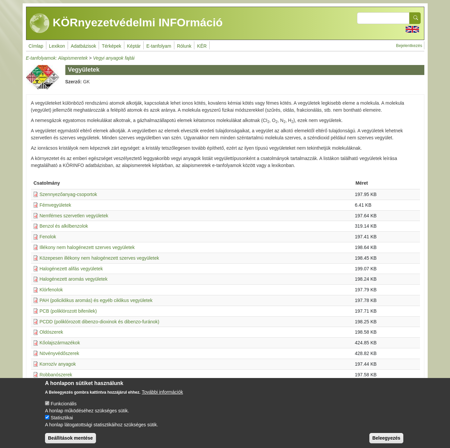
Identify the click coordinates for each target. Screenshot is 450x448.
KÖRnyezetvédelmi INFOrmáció (126, 23)
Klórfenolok (51, 289)
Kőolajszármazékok (60, 342)
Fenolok (48, 236)
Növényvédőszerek (59, 353)
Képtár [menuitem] (134, 46)
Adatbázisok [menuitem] (83, 46)
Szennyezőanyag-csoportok (68, 194)
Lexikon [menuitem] (57, 46)
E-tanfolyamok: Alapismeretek (57, 58)
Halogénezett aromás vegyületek (74, 279)
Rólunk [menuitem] (184, 46)
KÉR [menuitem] (202, 46)
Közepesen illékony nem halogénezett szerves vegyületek (99, 258)
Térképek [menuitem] (111, 46)
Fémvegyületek (55, 205)
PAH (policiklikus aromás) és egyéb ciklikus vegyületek (96, 300)
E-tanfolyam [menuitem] (158, 46)
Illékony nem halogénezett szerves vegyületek (87, 247)
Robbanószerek (56, 374)
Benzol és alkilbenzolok (64, 226)
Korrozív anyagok (58, 364)
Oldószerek (51, 332)
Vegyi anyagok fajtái (114, 58)
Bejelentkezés (409, 45)
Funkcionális (64, 409)
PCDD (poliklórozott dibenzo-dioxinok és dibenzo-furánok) (100, 321)
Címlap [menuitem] (36, 46)
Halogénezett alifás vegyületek (71, 268)
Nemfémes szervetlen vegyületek (74, 215)
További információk (162, 397)
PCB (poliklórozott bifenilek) (68, 311)
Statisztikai (62, 423)
